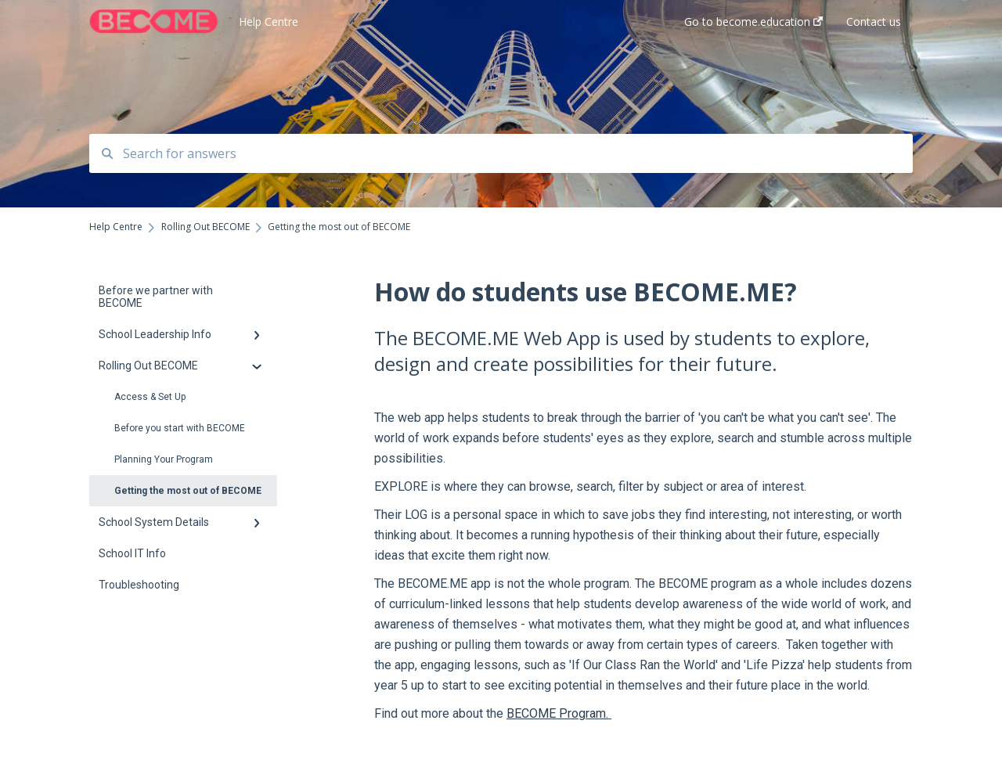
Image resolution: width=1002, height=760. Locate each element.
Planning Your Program (163, 459)
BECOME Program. (558, 713)
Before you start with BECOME (179, 428)
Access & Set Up (150, 396)
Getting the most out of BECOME (187, 490)
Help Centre (268, 21)
